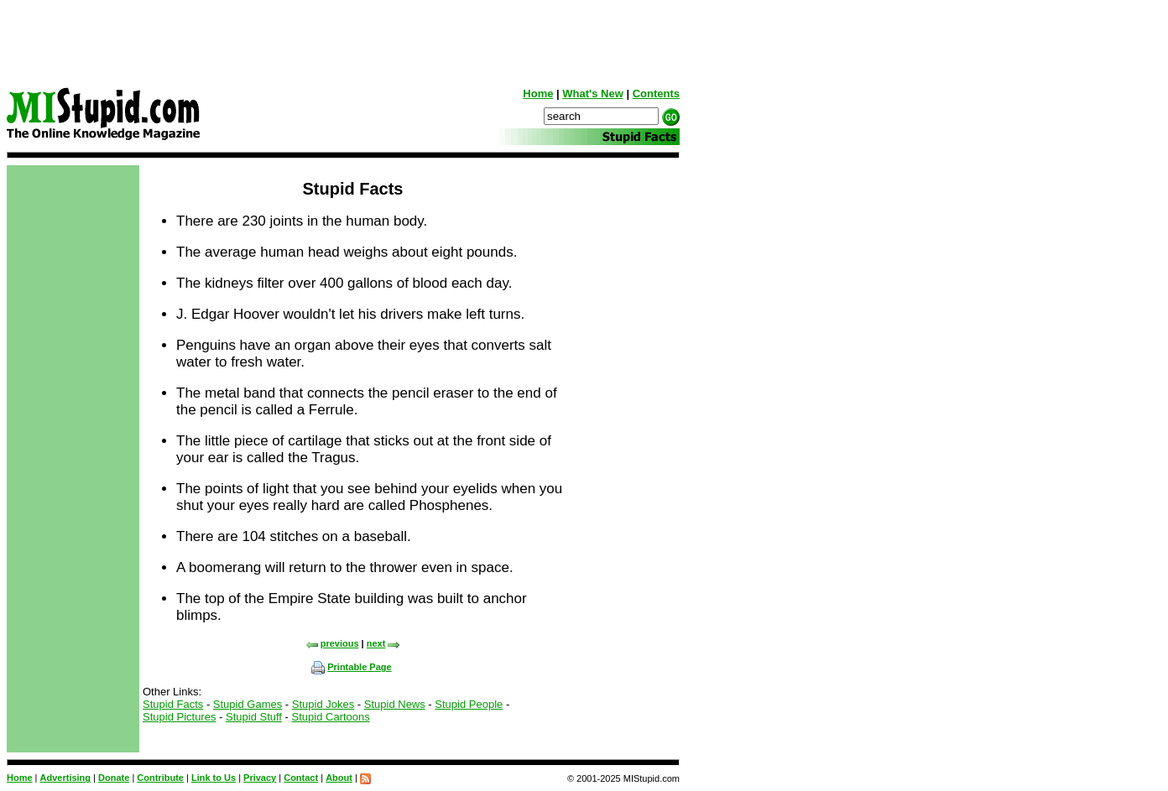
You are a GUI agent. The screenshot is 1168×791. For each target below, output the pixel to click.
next (384, 643)
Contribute (160, 778)
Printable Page (351, 667)
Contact (301, 778)
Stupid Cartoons (331, 716)
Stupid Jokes (323, 704)
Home (538, 93)
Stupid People (469, 704)
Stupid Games (247, 704)
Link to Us (213, 778)
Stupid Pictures (179, 716)
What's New (592, 93)
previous (332, 643)
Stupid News (394, 704)
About (339, 778)
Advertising (65, 778)
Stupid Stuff (254, 716)
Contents (656, 93)
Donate (113, 778)
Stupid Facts (173, 704)
